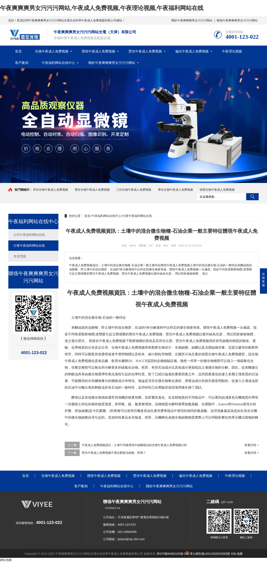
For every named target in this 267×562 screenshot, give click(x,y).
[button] (132, 179)
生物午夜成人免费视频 (51, 51)
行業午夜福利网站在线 (29, 245)
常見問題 (20, 256)
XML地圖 (237, 553)
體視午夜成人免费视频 (98, 51)
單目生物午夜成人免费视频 (50, 189)
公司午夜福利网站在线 (29, 234)
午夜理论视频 (232, 51)
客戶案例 (21, 63)
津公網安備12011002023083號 (208, 553)
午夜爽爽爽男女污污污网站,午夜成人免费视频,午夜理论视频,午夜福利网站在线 (101, 8)
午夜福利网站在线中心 (58, 63)
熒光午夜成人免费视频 (145, 51)
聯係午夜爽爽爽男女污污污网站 (237, 20)
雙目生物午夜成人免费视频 (92, 189)
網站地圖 (6, 560)
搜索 (252, 196)
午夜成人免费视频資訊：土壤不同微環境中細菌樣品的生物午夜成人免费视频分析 (134, 445)
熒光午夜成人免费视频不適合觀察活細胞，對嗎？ (114, 452)
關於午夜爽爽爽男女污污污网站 (191, 20)
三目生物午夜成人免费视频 (133, 189)
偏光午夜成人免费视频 (192, 51)
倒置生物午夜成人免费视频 (217, 189)
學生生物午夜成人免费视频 (175, 189)
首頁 (18, 51)
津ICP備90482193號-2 (171, 553)
